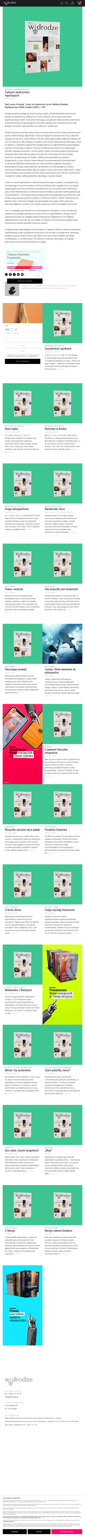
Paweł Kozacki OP (11, 532)
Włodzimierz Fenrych (12, 1093)
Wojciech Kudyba (10, 853)
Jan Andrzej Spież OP (52, 452)
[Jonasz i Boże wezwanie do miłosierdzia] (62, 664)
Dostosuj (15, 1532)
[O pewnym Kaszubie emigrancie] (62, 744)
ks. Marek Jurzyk (50, 776)
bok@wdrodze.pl (11, 1397)
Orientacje (9, 89)
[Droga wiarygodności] (22, 503)
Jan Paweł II (9, 1254)
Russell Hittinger (10, 612)
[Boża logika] (22, 423)
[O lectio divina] (22, 904)
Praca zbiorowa (12, 261)
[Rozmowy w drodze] (62, 423)
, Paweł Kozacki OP (66, 532)
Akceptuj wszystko (66, 1532)
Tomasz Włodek (50, 1093)
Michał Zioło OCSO (11, 933)
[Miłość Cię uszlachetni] (22, 1065)
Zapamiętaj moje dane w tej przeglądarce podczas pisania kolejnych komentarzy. (24, 396)
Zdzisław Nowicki (50, 853)
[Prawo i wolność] (22, 584)
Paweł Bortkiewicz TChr (52, 532)
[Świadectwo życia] (62, 503)
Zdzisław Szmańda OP (52, 372)
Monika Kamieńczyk (11, 1173)
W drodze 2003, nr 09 (21, 89)
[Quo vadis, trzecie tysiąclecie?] (22, 1145)
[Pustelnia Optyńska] (62, 824)
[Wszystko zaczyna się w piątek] (22, 824)
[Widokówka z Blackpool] (22, 985)
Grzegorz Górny (50, 933)
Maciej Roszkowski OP (12, 452)
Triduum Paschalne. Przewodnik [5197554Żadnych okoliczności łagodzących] (18, 256)
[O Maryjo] (22, 1225)
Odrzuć (39, 1532)
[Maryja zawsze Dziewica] (62, 1225)
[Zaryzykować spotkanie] (62, 343)
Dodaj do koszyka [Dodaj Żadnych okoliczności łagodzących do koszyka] (24, 284)
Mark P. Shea (49, 696)
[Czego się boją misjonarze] (62, 904)
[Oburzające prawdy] (22, 664)
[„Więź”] (62, 1165)
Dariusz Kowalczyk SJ (12, 1013)
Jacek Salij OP (49, 1254)
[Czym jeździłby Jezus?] (62, 1065)
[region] (42, 1515)
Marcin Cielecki (10, 98)
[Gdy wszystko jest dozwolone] (62, 584)
